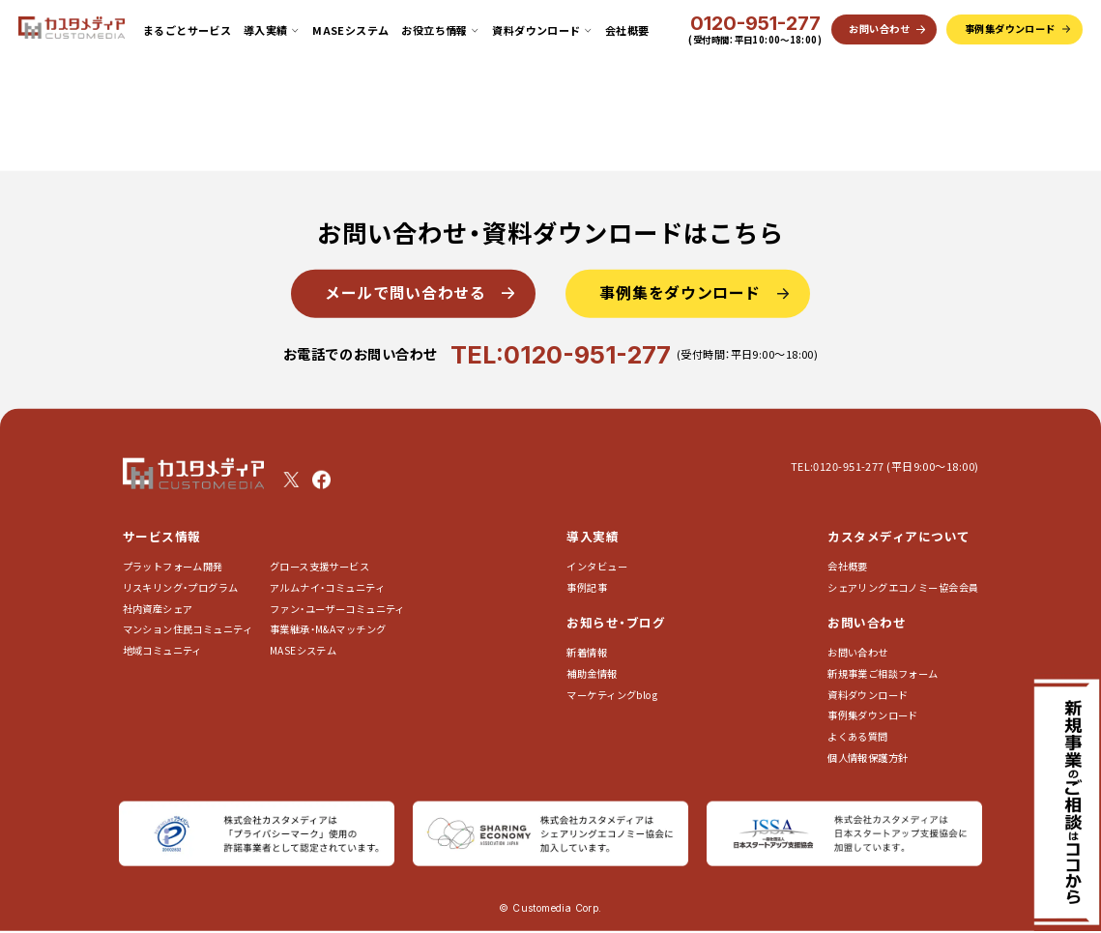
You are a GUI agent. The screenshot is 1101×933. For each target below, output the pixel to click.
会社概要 (627, 30)
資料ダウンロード (867, 693)
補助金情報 (591, 673)
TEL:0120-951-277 (560, 353)
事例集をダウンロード (680, 292)
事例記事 (586, 587)
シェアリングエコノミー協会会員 (902, 587)
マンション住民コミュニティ (187, 629)
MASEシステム (351, 30)
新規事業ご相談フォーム (883, 673)
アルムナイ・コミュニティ (327, 587)
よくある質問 (857, 736)
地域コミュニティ (162, 650)
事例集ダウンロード (872, 715)
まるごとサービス (187, 30)
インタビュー (596, 566)
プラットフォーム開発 (173, 566)
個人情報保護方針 (867, 756)
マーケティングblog (611, 693)
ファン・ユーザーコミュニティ (337, 607)
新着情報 (586, 652)
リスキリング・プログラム (181, 587)
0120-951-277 (755, 24)
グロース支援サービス (325, 566)
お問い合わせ (857, 652)
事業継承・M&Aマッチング (328, 629)
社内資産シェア (158, 607)
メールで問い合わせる (405, 292)
